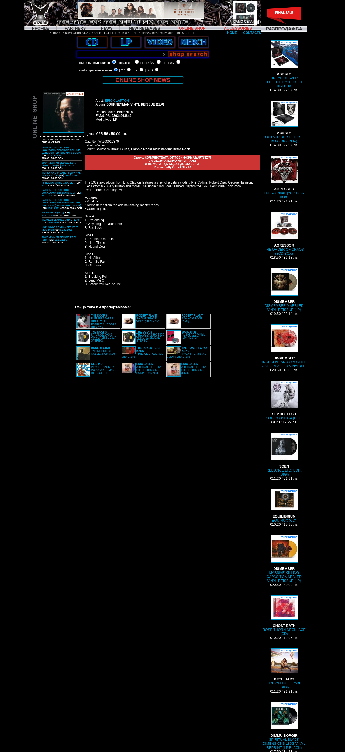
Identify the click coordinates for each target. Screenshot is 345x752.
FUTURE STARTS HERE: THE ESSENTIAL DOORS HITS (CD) (103, 321)
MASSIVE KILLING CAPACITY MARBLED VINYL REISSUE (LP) (284, 559)
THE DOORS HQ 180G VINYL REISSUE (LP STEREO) (150, 336)
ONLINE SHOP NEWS (143, 80)
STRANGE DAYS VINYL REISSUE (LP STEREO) (103, 336)
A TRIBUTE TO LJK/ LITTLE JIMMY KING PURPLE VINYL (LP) (149, 368)
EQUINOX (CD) (284, 505)
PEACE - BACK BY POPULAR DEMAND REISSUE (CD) (103, 368)
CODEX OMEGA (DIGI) (284, 400)
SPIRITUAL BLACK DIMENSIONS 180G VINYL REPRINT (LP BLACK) (284, 726)
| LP (134, 70)
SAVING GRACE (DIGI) (192, 318)
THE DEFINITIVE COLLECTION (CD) (103, 350)
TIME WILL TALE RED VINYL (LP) (142, 352)
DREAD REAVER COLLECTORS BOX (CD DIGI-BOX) (283, 64)
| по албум (147, 62)
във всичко (101, 62)
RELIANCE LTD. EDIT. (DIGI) (284, 454)
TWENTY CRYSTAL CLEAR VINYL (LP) (187, 352)
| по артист (125, 62)
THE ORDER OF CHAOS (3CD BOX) (284, 233)
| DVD (149, 70)
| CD (122, 70)
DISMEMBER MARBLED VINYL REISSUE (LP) (284, 290)
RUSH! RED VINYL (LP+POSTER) (193, 334)
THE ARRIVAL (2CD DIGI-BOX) (284, 177)
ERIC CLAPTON (117, 101)
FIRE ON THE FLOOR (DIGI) (284, 668)
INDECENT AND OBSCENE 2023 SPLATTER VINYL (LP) (283, 346)
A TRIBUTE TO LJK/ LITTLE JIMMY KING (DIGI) (194, 368)
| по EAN (168, 62)
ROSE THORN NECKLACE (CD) (284, 615)
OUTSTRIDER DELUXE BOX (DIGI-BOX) (284, 122)
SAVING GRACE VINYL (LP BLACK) (148, 318)
